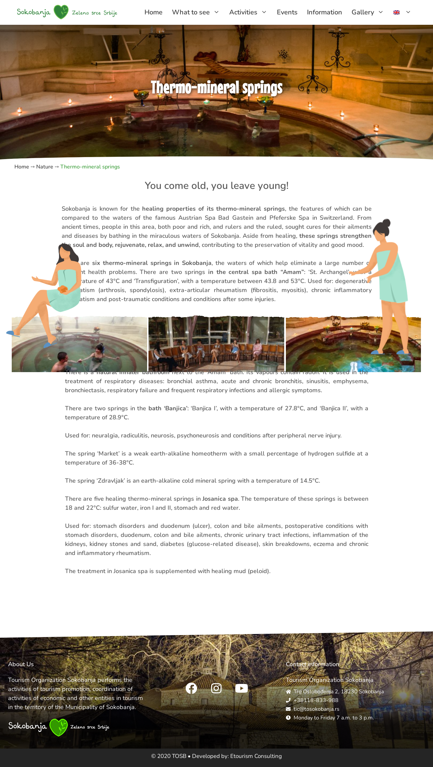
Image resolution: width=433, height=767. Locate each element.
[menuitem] (402, 12)
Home (153, 12)
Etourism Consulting (256, 756)
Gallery (370, 12)
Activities (250, 12)
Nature (44, 166)
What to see (198, 12)
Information (324, 12)
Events (287, 12)
